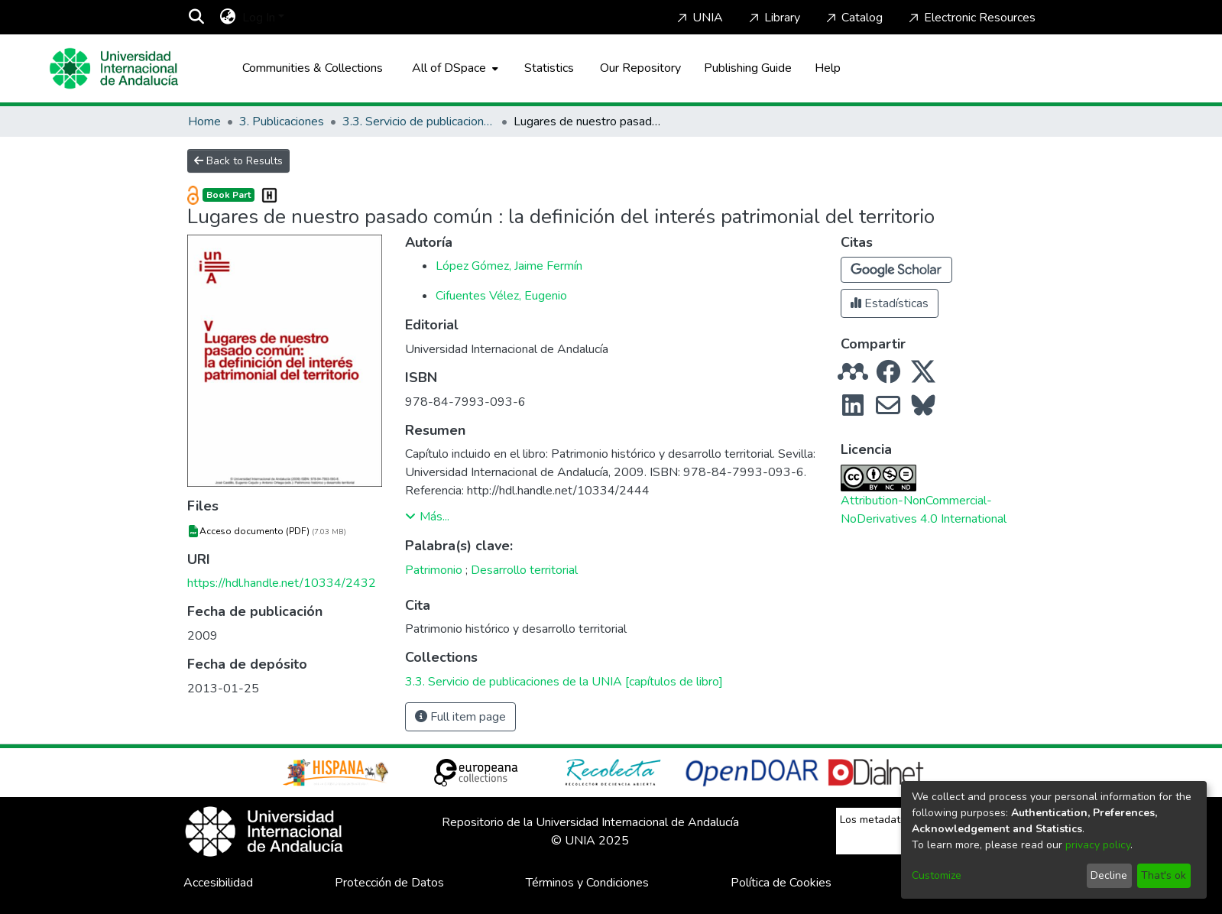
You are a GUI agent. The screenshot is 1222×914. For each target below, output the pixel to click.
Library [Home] (773, 17)
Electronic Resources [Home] (971, 17)
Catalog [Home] (853, 17)
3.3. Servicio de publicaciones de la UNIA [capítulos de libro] (418, 121)
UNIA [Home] (698, 17)
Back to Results (238, 161)
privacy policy (1097, 845)
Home (204, 121)
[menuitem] (228, 17)
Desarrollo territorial (524, 570)
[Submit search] (196, 17)
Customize (936, 875)
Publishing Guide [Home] (748, 68)
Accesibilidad (218, 882)
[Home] (114, 68)
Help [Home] (828, 68)
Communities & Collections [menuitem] (312, 68)
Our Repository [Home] (640, 68)
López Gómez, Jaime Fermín (509, 266)
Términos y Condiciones (587, 882)
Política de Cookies (781, 882)
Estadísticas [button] (890, 303)
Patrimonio (433, 570)
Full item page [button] (460, 716)
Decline (1109, 875)
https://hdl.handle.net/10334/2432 (281, 583)
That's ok (1163, 875)
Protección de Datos (389, 882)
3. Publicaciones (281, 121)
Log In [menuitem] (258, 17)
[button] (896, 270)
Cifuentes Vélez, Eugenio (501, 295)
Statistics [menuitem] (549, 68)
